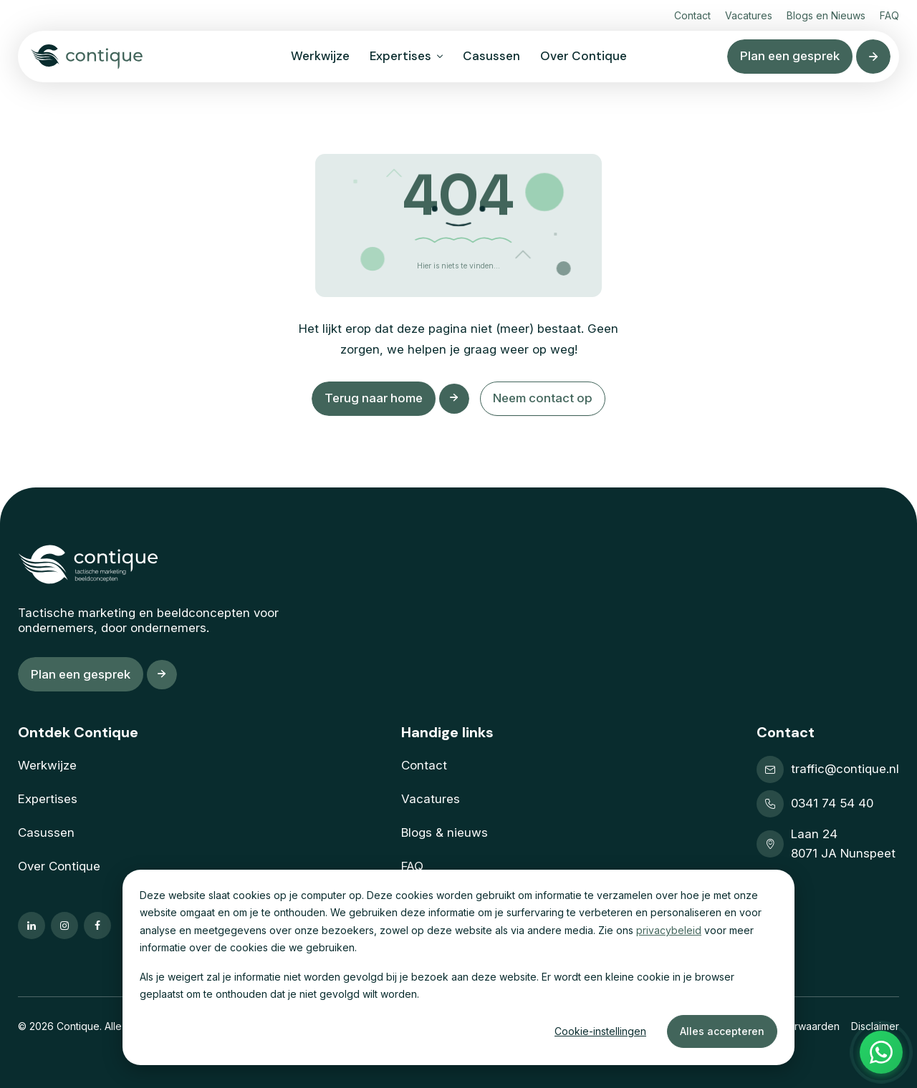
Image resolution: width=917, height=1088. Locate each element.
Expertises (400, 56)
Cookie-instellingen (600, 1031)
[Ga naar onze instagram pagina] (64, 925)
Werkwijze (320, 56)
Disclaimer (875, 1026)
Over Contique (583, 56)
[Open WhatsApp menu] (881, 1052)
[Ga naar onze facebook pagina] (97, 925)
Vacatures (748, 15)
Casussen (491, 56)
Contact (692, 15)
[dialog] (458, 967)
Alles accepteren (722, 1031)
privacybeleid (668, 930)
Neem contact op (545, 398)
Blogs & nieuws (444, 832)
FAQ (889, 15)
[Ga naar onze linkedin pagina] (31, 925)
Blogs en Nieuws (826, 15)
